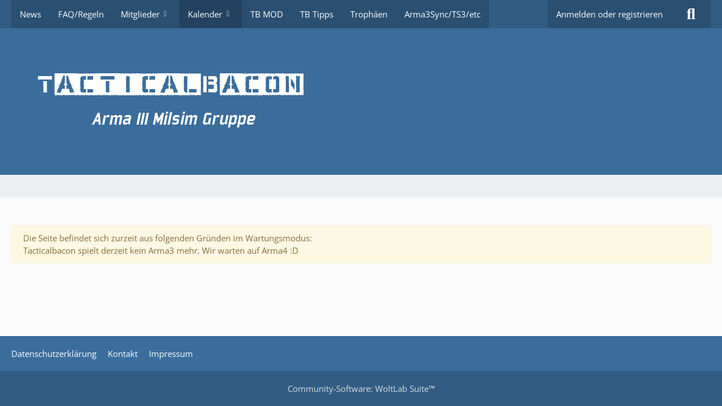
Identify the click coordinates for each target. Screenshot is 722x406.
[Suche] (691, 14)
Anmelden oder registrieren (609, 14)
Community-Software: (361, 388)
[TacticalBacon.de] (361, 101)
